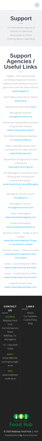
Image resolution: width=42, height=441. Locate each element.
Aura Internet (30, 435)
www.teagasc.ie (20, 91)
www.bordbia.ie (22, 139)
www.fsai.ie (20, 100)
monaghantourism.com (19, 207)
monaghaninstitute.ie (19, 116)
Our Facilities (30, 316)
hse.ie (32, 106)
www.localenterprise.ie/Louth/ (20, 277)
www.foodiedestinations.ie (20, 226)
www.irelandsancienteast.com (20, 287)
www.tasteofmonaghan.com (20, 217)
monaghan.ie (20, 197)
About (30, 312)
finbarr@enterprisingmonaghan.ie (10, 361)
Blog (30, 323)
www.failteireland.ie (19, 153)
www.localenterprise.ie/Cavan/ (20, 267)
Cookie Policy (30, 319)
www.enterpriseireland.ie (19, 130)
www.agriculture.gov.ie (20, 166)
